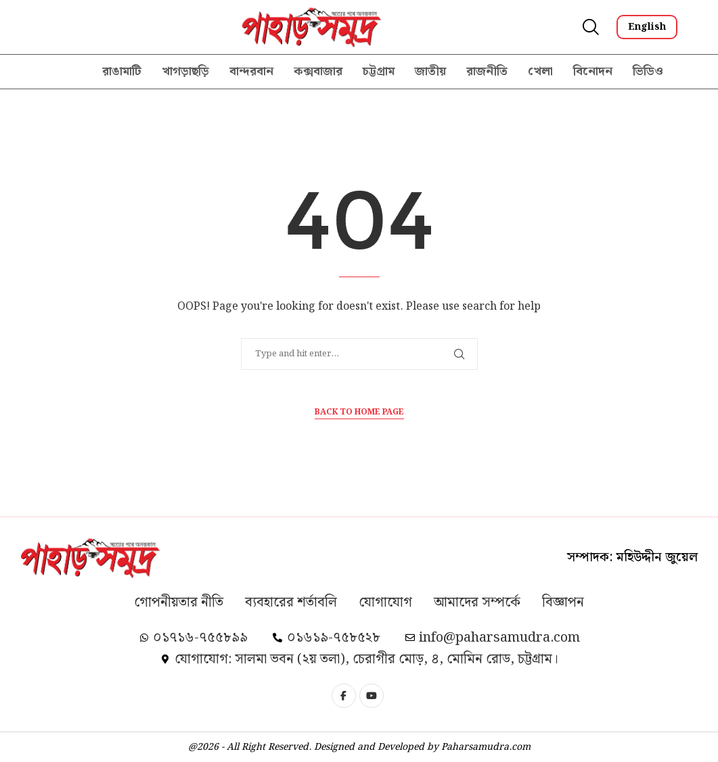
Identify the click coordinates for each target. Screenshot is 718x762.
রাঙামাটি (121, 71)
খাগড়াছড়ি (185, 71)
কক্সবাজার (318, 71)
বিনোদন (592, 71)
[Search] (589, 27)
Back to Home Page (359, 412)
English (647, 27)
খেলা (540, 71)
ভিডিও (648, 71)
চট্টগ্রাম (379, 71)
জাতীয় (430, 71)
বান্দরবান (251, 71)
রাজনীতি (487, 71)
